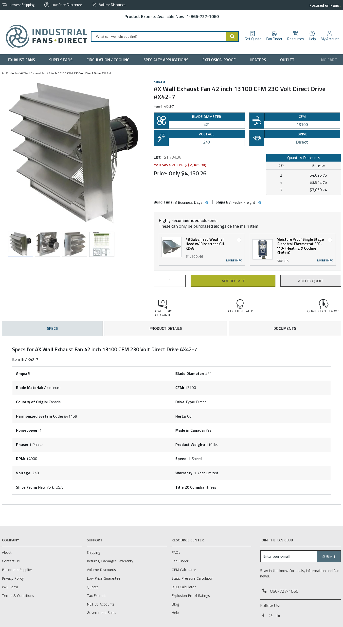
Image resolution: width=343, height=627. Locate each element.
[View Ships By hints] (259, 202)
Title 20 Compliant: (192, 487)
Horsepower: (27, 430)
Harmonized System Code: (39, 416)
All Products (10, 73)
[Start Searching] (232, 36)
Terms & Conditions (18, 595)
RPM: (20, 458)
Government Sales (101, 612)
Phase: (22, 444)
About (7, 552)
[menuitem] (22, 59)
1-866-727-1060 (202, 16)
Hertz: (180, 416)
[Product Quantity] (170, 281)
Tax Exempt (96, 595)
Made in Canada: (190, 430)
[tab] (171, 420)
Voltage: (23, 473)
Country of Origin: (32, 402)
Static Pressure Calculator (192, 578)
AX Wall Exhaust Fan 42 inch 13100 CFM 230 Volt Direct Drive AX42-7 (65, 73)
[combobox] (165, 36)
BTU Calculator (184, 587)
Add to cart (233, 281)
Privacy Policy (13, 578)
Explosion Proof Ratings (191, 595)
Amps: (21, 373)
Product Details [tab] (165, 328)
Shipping (93, 552)
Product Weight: (190, 444)
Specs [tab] (52, 328)
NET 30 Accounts (100, 604)
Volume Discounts (101, 569)
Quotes (93, 587)
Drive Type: (185, 402)
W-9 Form (10, 587)
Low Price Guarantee (103, 578)
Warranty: (184, 473)
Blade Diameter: (189, 373)
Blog (175, 604)
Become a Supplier (17, 569)
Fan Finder (180, 561)
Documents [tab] (284, 328)
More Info (234, 260)
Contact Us (11, 561)
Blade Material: (29, 387)
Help (175, 612)
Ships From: (26, 487)
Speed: (181, 458)
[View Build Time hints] (206, 202)
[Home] (44, 36)
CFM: (179, 387)
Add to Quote (311, 281)
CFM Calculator (184, 569)
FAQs (176, 552)
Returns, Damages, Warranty (110, 561)
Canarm (159, 82)
